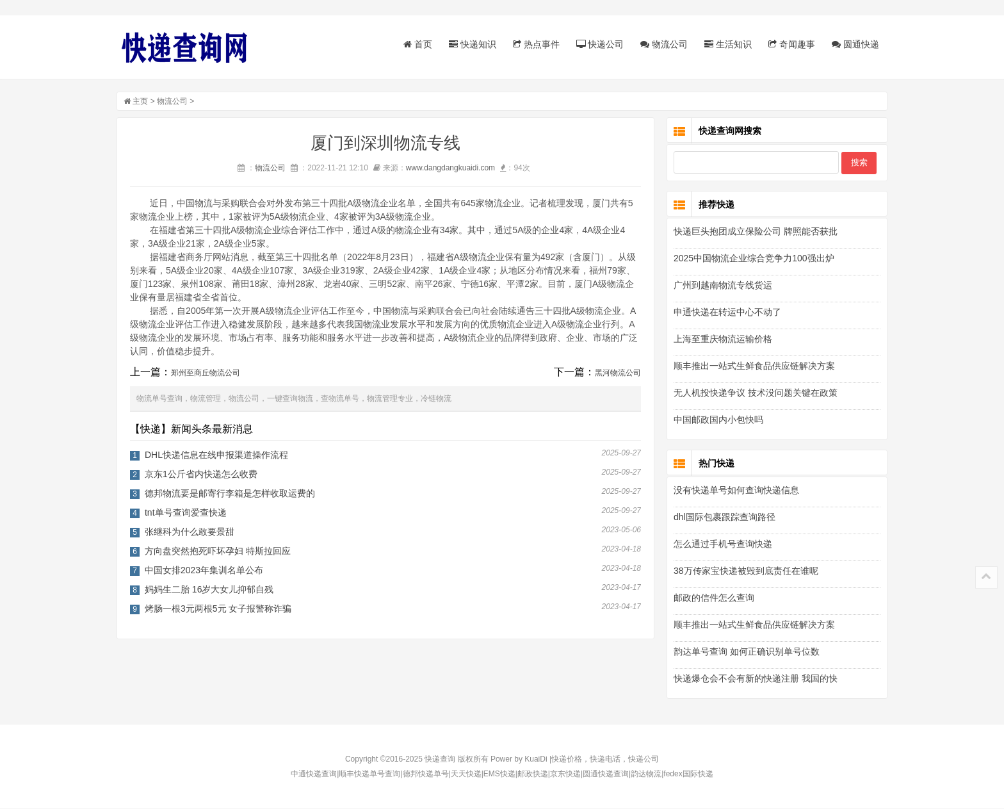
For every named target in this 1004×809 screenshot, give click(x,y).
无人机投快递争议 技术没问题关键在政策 (754, 393)
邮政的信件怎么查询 (712, 598)
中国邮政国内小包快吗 (717, 420)
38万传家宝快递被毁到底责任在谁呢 (744, 571)
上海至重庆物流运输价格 (721, 339)
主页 (141, 101)
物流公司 (662, 44)
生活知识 (726, 44)
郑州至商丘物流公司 (206, 373)
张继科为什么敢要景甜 (191, 532)
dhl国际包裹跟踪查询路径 (723, 517)
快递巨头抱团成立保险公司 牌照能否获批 (754, 232)
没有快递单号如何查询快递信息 (735, 491)
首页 (416, 44)
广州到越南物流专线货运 (721, 286)
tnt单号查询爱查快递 (187, 513)
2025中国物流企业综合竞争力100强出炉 (752, 259)
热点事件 (535, 44)
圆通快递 (854, 44)
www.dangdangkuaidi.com (451, 168)
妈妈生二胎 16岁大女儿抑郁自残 (210, 590)
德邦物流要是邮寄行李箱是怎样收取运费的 (231, 494)
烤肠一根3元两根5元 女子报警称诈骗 (219, 609)
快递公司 (599, 44)
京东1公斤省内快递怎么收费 (202, 475)
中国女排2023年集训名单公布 (205, 571)
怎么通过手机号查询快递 (721, 544)
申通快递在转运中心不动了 (726, 312)
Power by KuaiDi (518, 759)
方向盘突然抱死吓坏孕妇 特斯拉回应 (219, 551)
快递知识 (471, 44)
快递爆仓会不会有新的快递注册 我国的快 (754, 679)
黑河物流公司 (619, 373)
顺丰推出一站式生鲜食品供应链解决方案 (753, 366)
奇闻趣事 (790, 44)
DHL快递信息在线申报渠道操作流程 (217, 455)
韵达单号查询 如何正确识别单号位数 (745, 652)
